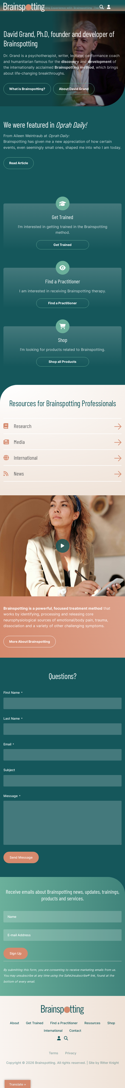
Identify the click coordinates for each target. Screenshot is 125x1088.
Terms (53, 1053)
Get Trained (34, 1023)
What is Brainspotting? (27, 89)
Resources (92, 1023)
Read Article (18, 163)
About (14, 1023)
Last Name (12, 718)
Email (8, 744)
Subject (9, 770)
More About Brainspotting (29, 641)
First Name (12, 693)
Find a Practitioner (64, 1023)
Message (11, 796)
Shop (111, 1023)
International (53, 1030)
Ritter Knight (109, 1063)
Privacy (70, 1053)
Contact (75, 1030)
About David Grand (74, 89)
